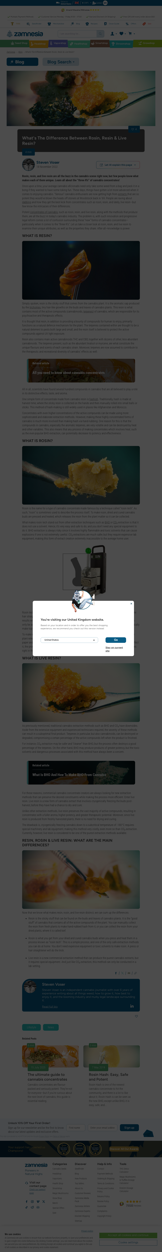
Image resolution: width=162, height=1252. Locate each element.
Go (116, 640)
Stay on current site (114, 647)
